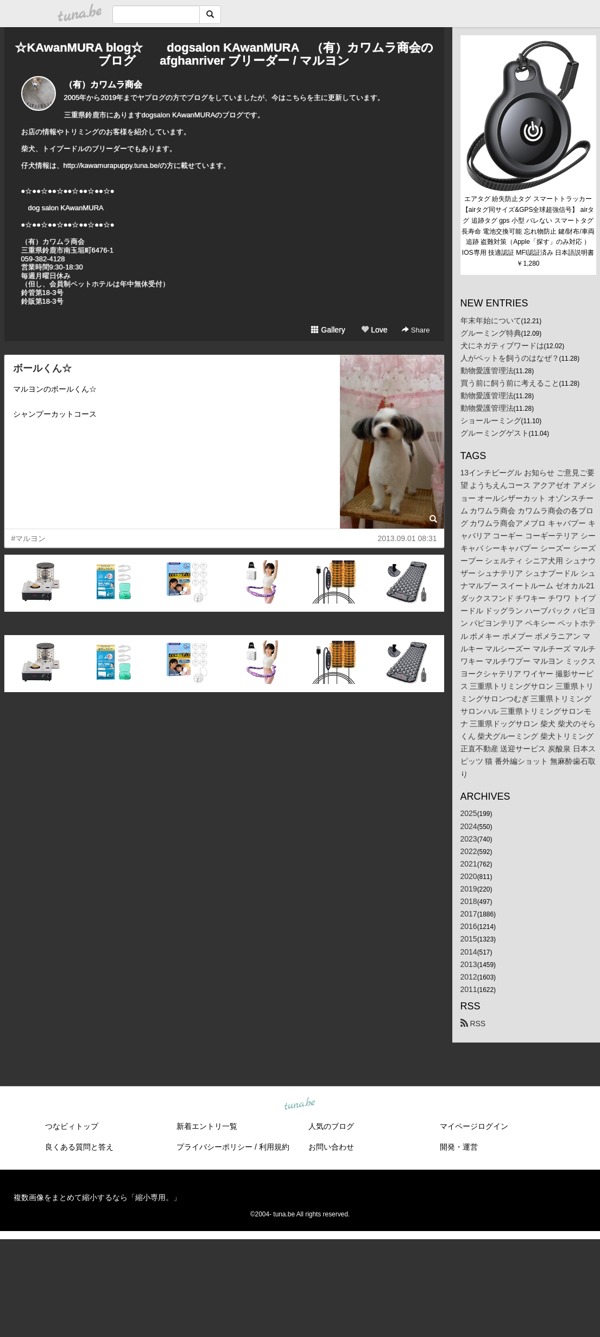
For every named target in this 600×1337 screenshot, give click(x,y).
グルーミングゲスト (494, 433)
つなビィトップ (71, 1126)
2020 (468, 876)
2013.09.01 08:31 (407, 538)
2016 (468, 926)
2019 (468, 888)
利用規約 (274, 1147)
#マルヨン (28, 538)
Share (416, 330)
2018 (468, 901)
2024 (468, 826)
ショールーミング (490, 420)
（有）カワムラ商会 (103, 84)
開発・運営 (459, 1147)
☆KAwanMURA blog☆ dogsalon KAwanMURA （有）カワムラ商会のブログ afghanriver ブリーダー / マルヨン (224, 54)
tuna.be (300, 1104)
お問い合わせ (331, 1147)
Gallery (328, 329)
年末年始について (490, 320)
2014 (468, 951)
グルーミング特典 (490, 333)
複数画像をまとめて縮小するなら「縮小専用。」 (97, 1197)
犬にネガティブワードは (502, 345)
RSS (473, 1023)
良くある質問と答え (79, 1147)
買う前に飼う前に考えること (509, 383)
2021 (468, 863)
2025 (468, 813)
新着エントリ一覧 (206, 1126)
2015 (468, 938)
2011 (468, 989)
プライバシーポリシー (214, 1147)
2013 (468, 964)
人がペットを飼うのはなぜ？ (509, 358)
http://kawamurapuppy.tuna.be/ (112, 165)
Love (374, 329)
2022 (468, 851)
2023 (468, 838)
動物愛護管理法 (487, 370)
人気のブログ (331, 1126)
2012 (468, 976)
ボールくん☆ (42, 368)
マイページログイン (474, 1126)
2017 (468, 913)
